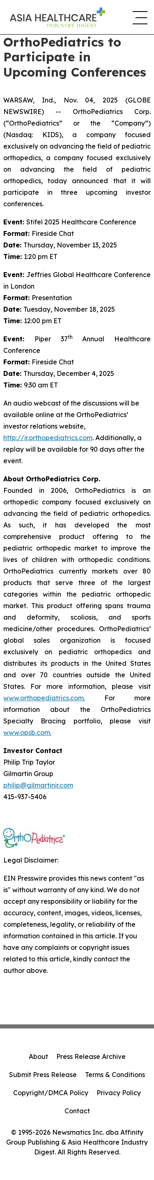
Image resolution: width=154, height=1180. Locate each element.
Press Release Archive (91, 1056)
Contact (77, 1111)
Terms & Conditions (115, 1074)
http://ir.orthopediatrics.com (47, 438)
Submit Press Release (43, 1074)
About (38, 1056)
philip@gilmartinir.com (38, 785)
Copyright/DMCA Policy (50, 1093)
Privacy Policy (119, 1093)
